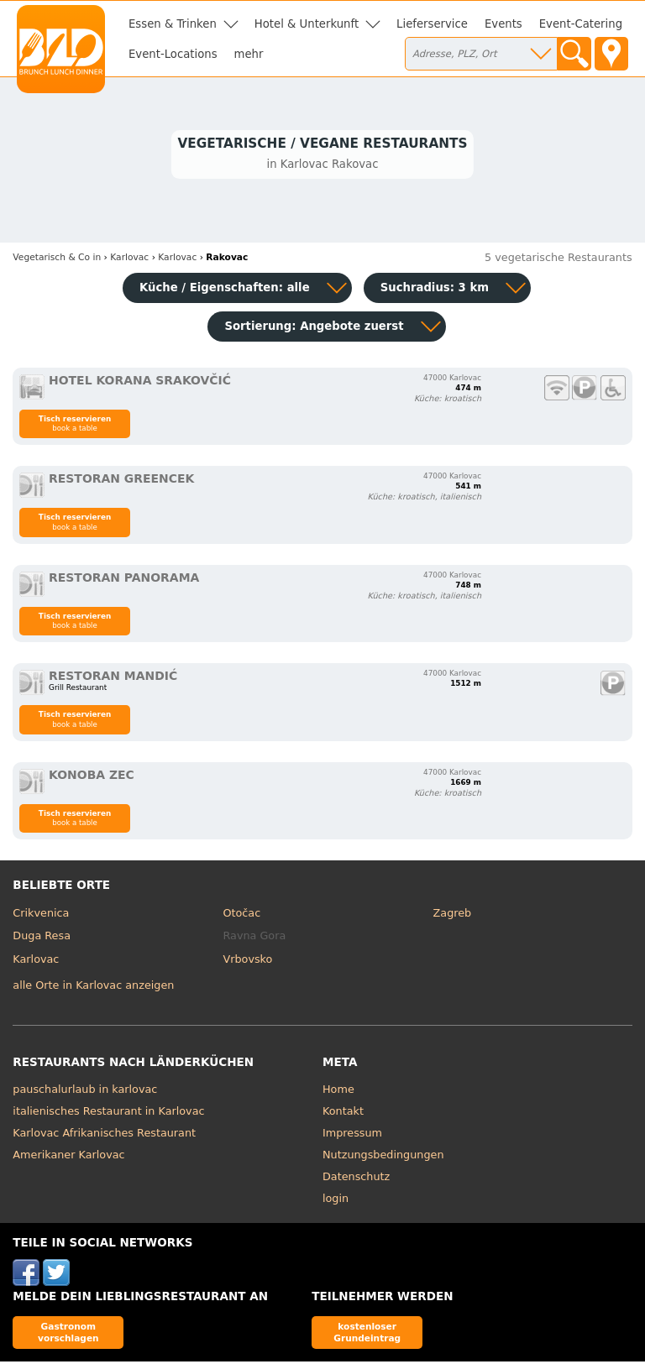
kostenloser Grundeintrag (367, 1334)
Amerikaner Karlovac (68, 1157)
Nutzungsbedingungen (383, 1157)
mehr (249, 54)
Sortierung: (313, 328)
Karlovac (36, 960)
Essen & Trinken (172, 24)
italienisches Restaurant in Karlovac (108, 1113)
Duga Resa (42, 938)
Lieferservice (432, 24)
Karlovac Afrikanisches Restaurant (104, 1135)
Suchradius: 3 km (434, 290)
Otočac (241, 914)
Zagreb (452, 914)
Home (338, 1091)
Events (503, 24)
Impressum (352, 1135)
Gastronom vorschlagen (68, 1334)
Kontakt (343, 1113)
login (335, 1200)
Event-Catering (580, 24)
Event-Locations (173, 54)
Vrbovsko (247, 960)
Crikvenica (41, 914)
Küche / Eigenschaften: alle (224, 290)
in (57, 259)
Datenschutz (356, 1179)
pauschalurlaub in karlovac (85, 1091)
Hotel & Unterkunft (306, 24)
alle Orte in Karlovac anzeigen (93, 986)
